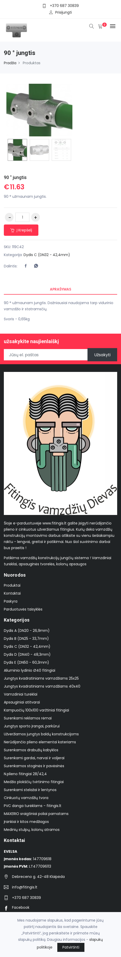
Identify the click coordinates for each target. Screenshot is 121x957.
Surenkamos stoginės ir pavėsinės (34, 765)
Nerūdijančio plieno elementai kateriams (40, 742)
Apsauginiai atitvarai (22, 702)
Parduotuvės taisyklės (23, 609)
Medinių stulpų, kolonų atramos (32, 829)
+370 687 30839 (64, 5)
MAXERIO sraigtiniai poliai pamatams (36, 813)
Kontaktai (12, 593)
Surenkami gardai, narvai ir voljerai (34, 758)
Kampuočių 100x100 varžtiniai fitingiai (36, 710)
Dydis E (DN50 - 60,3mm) (26, 662)
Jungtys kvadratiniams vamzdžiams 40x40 (42, 686)
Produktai (12, 585)
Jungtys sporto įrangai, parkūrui (32, 726)
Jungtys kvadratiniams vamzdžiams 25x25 (41, 678)
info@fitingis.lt (24, 887)
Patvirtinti (70, 947)
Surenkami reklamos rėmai (28, 718)
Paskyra (10, 601)
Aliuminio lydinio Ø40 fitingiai (29, 670)
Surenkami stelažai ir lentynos (30, 789)
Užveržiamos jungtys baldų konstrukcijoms (41, 734)
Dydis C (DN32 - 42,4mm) (47, 254)
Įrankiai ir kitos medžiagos (26, 821)
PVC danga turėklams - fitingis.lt (32, 805)
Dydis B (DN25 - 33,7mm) (26, 638)
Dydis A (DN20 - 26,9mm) (27, 630)
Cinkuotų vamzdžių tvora (26, 797)
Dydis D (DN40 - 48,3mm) (27, 654)
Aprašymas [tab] (60, 289)
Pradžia (10, 62)
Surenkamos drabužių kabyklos (31, 750)
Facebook (16, 907)
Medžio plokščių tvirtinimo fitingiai (34, 781)
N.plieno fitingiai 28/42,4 (25, 773)
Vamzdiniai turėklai (20, 694)
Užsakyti (102, 355)
